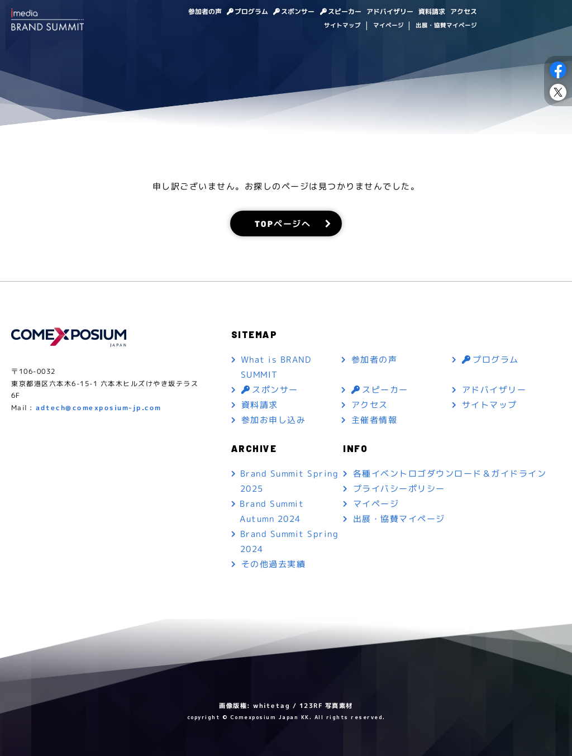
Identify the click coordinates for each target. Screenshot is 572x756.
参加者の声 (184, 12)
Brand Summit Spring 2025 (289, 481)
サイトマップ (342, 26)
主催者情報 (374, 420)
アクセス (462, 12)
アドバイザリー (383, 12)
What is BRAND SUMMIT (275, 367)
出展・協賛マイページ (446, 26)
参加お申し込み (273, 420)
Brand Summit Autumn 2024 (272, 511)
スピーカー (335, 12)
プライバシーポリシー (399, 489)
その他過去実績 (273, 564)
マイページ (388, 26)
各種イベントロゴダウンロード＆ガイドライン (450, 473)
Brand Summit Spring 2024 (289, 541)
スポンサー (284, 12)
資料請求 (428, 12)
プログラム (235, 12)
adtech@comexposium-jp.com (98, 407)
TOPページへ (283, 223)
